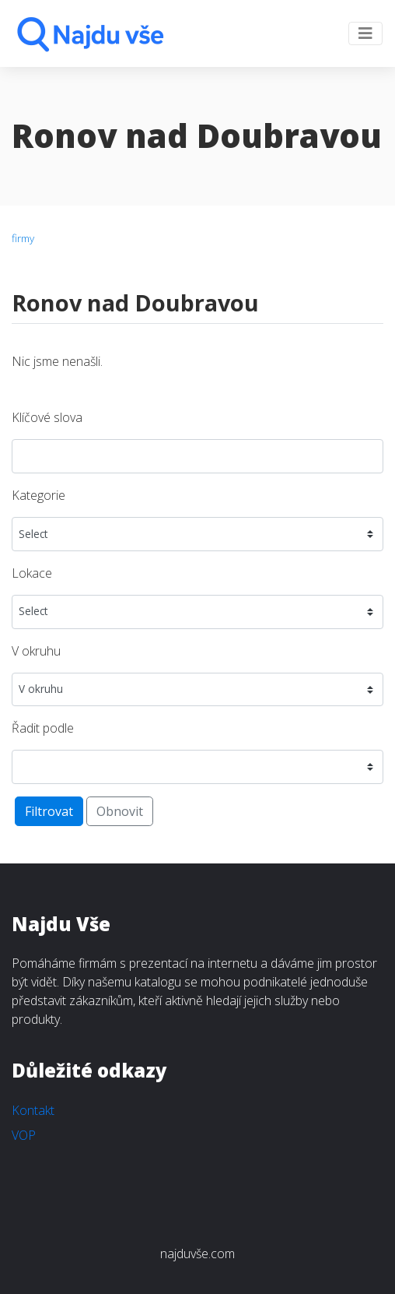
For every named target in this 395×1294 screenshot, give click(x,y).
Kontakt (33, 1110)
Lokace (32, 573)
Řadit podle (43, 728)
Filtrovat (49, 811)
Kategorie (38, 495)
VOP (24, 1135)
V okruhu (36, 650)
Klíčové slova (47, 417)
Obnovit (119, 811)
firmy (23, 237)
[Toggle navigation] (365, 33)
